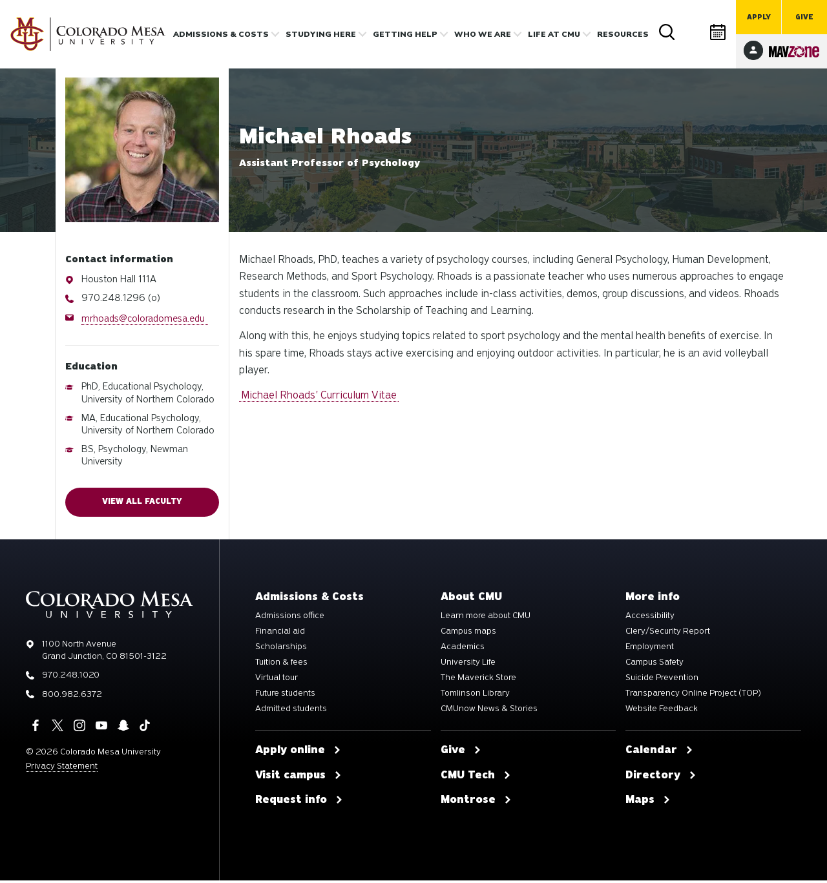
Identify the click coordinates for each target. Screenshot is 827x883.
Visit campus (298, 778)
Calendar (718, 32)
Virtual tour (276, 680)
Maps (648, 802)
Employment (649, 649)
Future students (285, 696)
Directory (692, 32)
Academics (463, 649)
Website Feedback (661, 711)
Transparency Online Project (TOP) (693, 696)
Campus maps (468, 633)
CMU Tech (476, 778)
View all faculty (142, 503)
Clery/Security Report (667, 633)
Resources (623, 34)
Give (804, 17)
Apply (759, 17)
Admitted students (291, 711)
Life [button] (554, 34)
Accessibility (650, 618)
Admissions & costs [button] (221, 34)
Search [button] (666, 32)
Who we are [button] (482, 34)
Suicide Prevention (661, 680)
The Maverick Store (478, 680)
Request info (299, 802)
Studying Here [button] (321, 34)
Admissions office (289, 618)
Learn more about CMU (485, 618)
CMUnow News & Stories (489, 711)
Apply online (298, 752)
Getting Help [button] (405, 34)
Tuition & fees (281, 665)
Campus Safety (654, 665)
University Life (468, 665)
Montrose (476, 802)
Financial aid (280, 633)
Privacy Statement (62, 768)
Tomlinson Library (475, 696)
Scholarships (281, 649)
